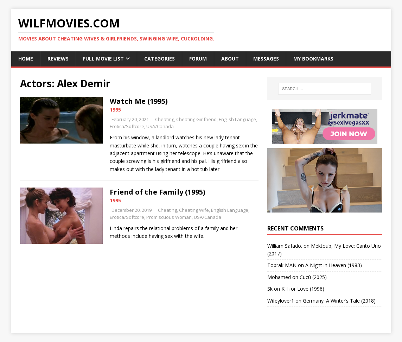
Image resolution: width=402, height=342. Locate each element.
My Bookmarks (313, 58)
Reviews (58, 58)
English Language (237, 119)
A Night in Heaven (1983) (333, 265)
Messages (266, 58)
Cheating (164, 119)
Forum (198, 58)
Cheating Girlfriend (196, 119)
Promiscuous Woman (169, 217)
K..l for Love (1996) (302, 288)
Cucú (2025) (313, 277)
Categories (159, 58)
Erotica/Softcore (127, 126)
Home (25, 58)
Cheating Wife (194, 210)
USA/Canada (160, 126)
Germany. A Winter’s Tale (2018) (339, 300)
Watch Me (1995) (139, 101)
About (230, 58)
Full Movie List (103, 58)
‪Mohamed (279, 277)
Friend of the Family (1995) (157, 192)
